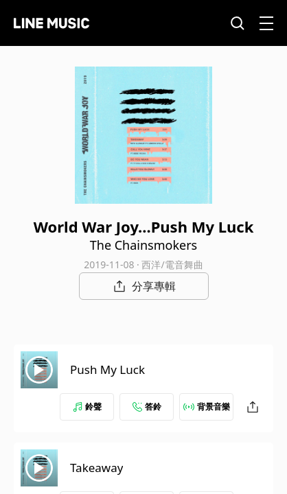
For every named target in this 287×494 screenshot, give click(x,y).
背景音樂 (206, 406)
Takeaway (96, 467)
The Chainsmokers (144, 245)
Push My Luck (107, 369)
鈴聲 (87, 406)
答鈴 (147, 406)
